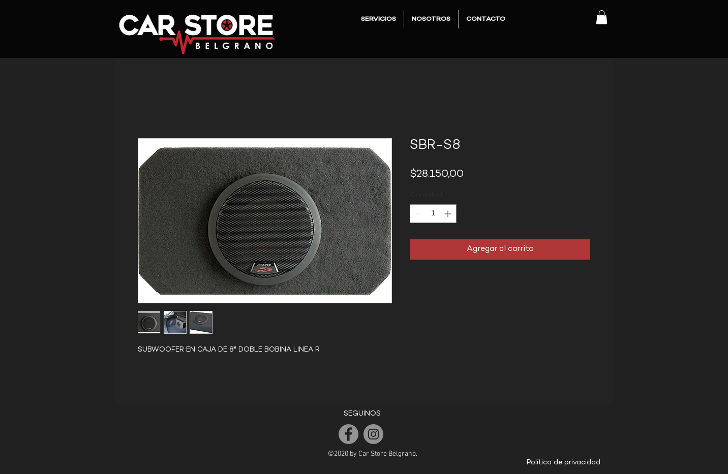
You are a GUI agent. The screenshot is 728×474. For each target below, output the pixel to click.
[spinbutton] (433, 214)
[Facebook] (348, 434)
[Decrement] (417, 214)
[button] (602, 17)
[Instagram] (373, 434)
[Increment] (448, 214)
